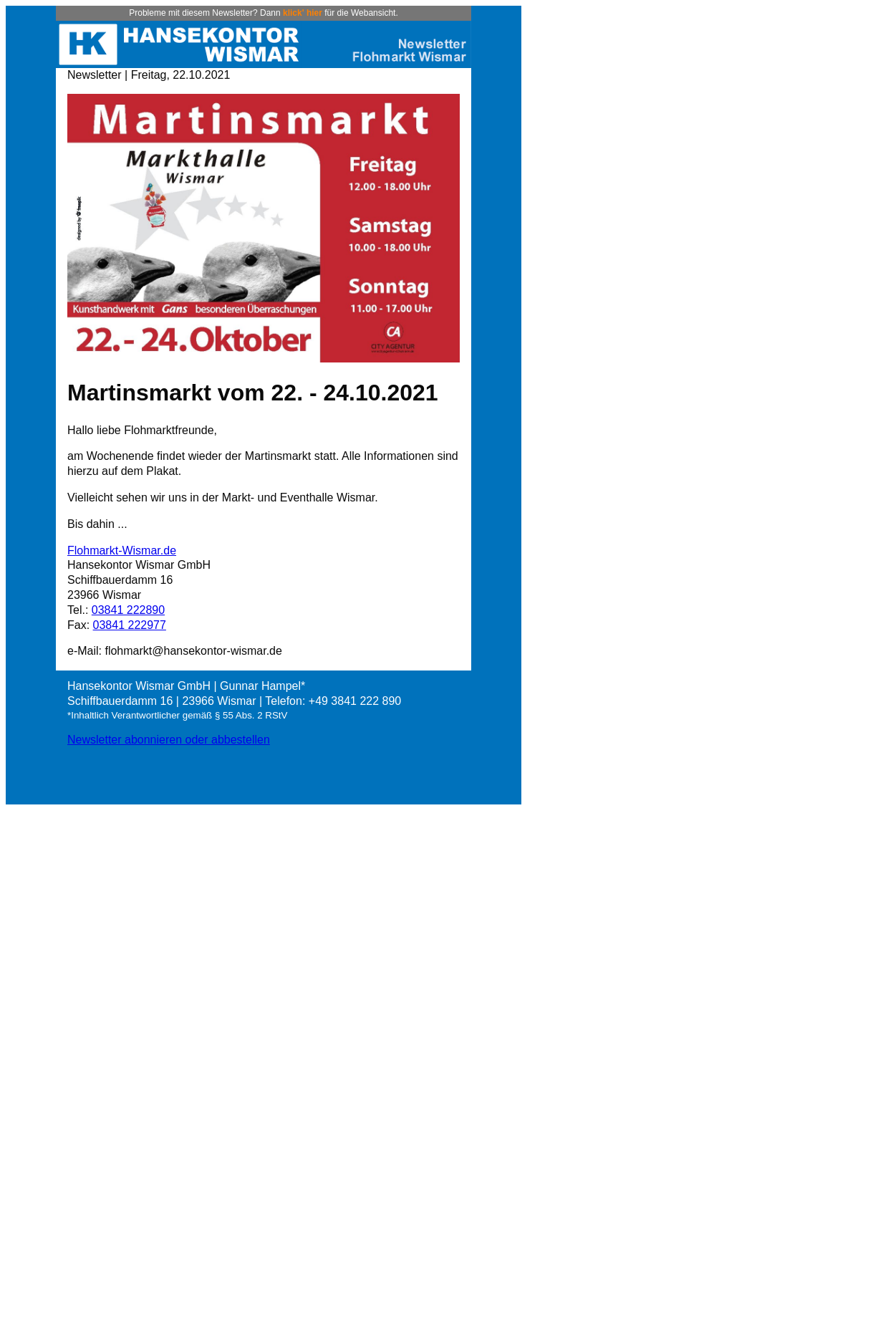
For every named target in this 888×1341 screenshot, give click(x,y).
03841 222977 (129, 625)
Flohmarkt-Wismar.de (121, 550)
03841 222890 (128, 610)
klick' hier (302, 13)
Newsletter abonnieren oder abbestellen (168, 740)
